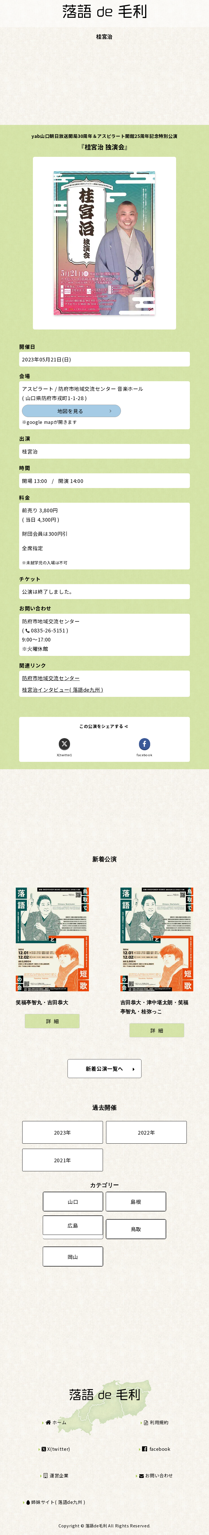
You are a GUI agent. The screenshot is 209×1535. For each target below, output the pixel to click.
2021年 (62, 1160)
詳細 (53, 1021)
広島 (73, 1225)
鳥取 (136, 1229)
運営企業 (56, 1475)
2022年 (146, 1132)
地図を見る (70, 411)
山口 (73, 1201)
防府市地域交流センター (51, 678)
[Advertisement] (104, 85)
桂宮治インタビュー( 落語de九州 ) (62, 689)
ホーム (56, 1422)
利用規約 (156, 1422)
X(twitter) (56, 1448)
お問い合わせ (156, 1475)
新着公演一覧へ (110, 1068)
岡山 (73, 1256)
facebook (156, 1448)
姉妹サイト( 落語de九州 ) (56, 1502)
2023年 (62, 1132)
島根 (136, 1201)
